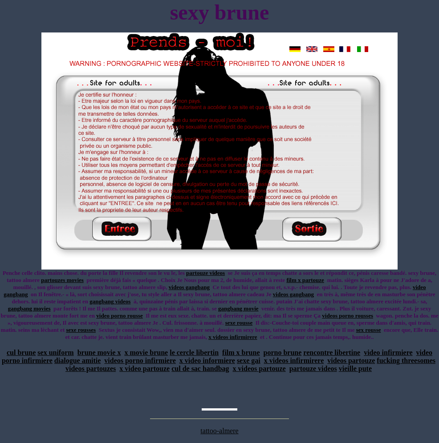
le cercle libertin (194, 352)
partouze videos (205, 273)
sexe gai (248, 360)
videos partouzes (90, 368)
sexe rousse (239, 322)
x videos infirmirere (232, 337)
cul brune (21, 352)
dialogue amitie (77, 360)
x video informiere (207, 360)
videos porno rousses (347, 315)
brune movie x (99, 352)
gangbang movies (29, 308)
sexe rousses (81, 329)
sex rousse (368, 329)
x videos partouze (259, 368)
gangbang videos (109, 301)
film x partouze (305, 280)
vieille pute (355, 368)
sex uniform (55, 352)
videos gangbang (189, 287)
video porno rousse (119, 315)
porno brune (283, 352)
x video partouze (144, 368)
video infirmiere (388, 352)
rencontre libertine (331, 352)
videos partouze (351, 360)
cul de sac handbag (200, 368)
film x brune (241, 352)
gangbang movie (238, 308)
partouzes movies (62, 280)
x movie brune (146, 352)
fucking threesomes (406, 360)
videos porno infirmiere (140, 360)
